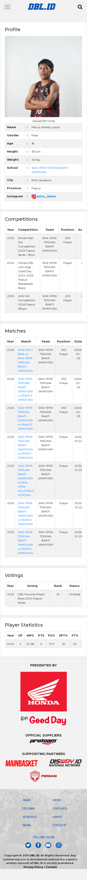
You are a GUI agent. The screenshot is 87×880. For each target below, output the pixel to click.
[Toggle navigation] (7, 7)
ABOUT (57, 817)
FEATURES (60, 808)
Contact (51, 867)
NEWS (27, 825)
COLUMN (29, 808)
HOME (27, 800)
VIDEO (57, 800)
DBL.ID (34, 855)
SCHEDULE (30, 817)
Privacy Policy (33, 867)
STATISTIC (59, 825)
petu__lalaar (44, 196)
